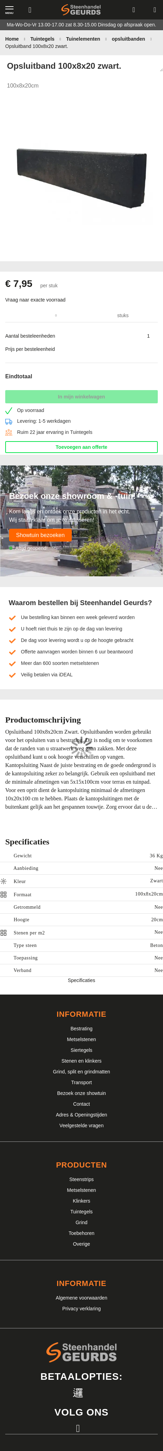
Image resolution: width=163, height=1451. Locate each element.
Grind (81, 1222)
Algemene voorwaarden (81, 1298)
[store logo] (81, 10)
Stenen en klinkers (81, 1061)
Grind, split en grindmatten (81, 1071)
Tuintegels (81, 1211)
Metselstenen (81, 1039)
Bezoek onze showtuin (81, 1093)
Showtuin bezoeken (40, 535)
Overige (81, 1244)
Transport (81, 1082)
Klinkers (81, 1201)
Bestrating (81, 1028)
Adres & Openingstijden (81, 1115)
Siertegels (81, 1050)
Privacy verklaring (81, 1308)
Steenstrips (81, 1179)
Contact (81, 1104)
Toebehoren (81, 1233)
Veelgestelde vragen (82, 1125)
